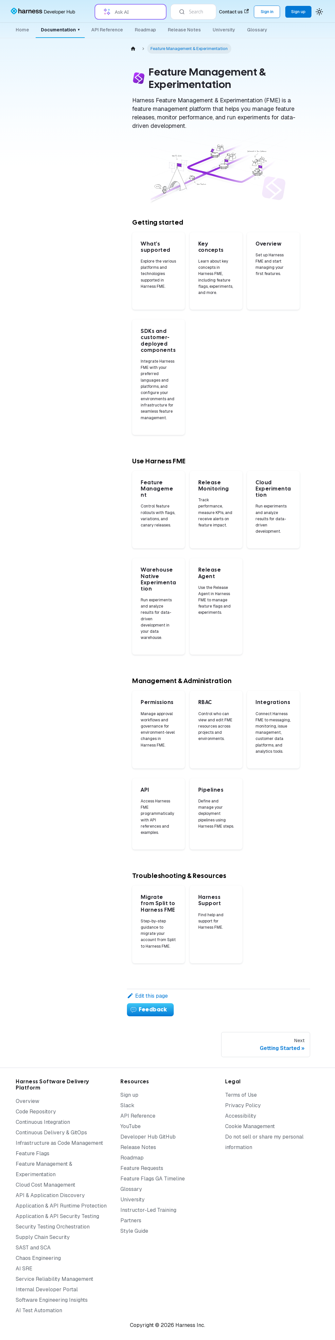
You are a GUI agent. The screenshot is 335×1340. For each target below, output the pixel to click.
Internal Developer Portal (47, 1289)
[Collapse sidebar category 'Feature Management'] (101, 150)
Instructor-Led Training (148, 1210)
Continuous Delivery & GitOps (51, 1132)
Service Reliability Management (54, 1279)
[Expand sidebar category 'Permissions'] (101, 416)
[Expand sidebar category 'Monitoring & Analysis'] (101, 166)
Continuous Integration (43, 1122)
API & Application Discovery (50, 1195)
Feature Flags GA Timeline (152, 1178)
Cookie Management (250, 1126)
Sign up (129, 1094)
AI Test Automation (39, 1310)
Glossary (257, 30)
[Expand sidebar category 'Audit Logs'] (101, 311)
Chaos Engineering (38, 1258)
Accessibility (240, 1115)
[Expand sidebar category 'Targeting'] (101, 197)
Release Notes (184, 30)
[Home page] (133, 48)
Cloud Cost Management (45, 1184)
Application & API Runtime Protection (61, 1205)
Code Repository (36, 1111)
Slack (127, 1105)
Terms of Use (241, 1094)
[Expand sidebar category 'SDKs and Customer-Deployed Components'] (101, 116)
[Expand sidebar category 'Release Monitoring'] (101, 213)
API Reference (107, 30)
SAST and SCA (33, 1247)
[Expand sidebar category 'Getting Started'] (101, 97)
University (224, 30)
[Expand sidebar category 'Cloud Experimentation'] (101, 228)
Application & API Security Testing (57, 1216)
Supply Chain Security (43, 1237)
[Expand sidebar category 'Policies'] (101, 447)
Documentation (60, 30)
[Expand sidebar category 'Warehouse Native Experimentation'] (101, 247)
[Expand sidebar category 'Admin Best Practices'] (101, 535)
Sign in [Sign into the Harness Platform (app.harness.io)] (267, 11)
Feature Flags (32, 1153)
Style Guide (134, 1231)
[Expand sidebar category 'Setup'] (101, 181)
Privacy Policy (243, 1105)
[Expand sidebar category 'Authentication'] (101, 327)
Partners (130, 1220)
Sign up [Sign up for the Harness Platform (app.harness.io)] (298, 11)
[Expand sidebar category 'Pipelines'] (101, 432)
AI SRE (24, 1268)
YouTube (130, 1126)
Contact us (234, 12)
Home (22, 30)
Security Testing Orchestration (53, 1226)
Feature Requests (141, 1168)
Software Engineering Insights (52, 1300)
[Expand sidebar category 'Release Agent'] (101, 265)
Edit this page (147, 995)
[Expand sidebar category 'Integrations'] (101, 372)
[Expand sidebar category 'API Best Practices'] (101, 551)
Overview (27, 1101)
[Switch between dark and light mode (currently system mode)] (319, 12)
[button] (67, 582)
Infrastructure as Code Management (59, 1143)
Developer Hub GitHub (148, 1136)
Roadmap (145, 30)
